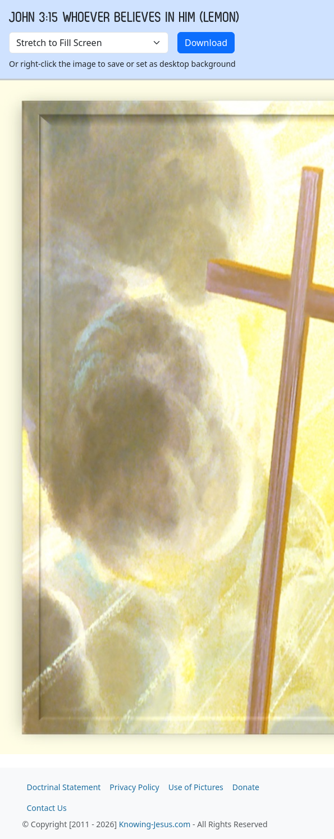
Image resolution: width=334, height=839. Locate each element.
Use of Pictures (195, 787)
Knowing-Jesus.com (155, 824)
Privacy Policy (134, 787)
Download (206, 43)
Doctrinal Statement (64, 787)
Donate (245, 787)
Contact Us (47, 807)
